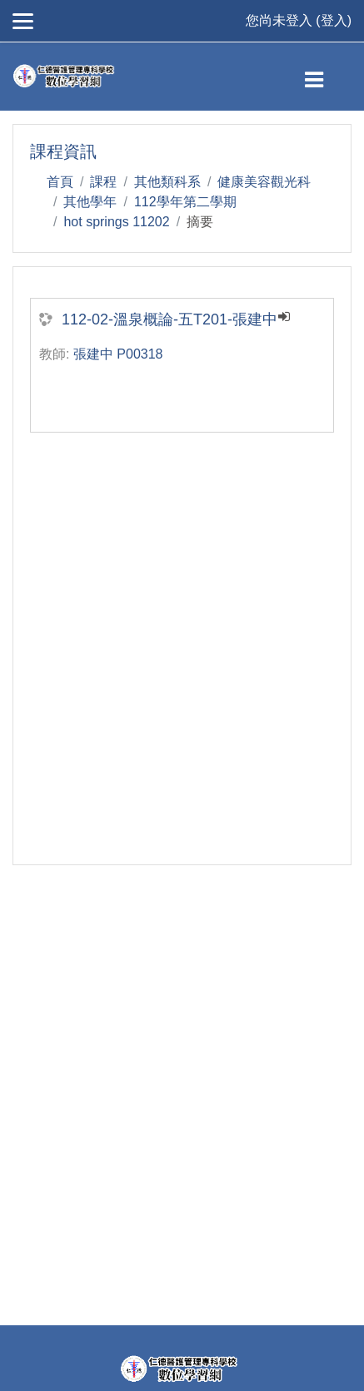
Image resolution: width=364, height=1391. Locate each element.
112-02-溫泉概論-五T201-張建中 (169, 319)
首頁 (60, 182)
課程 (103, 182)
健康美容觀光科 (264, 182)
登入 (334, 20)
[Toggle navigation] (328, 76)
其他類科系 (167, 182)
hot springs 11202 (116, 222)
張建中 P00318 (118, 354)
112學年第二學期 (185, 202)
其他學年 (90, 202)
